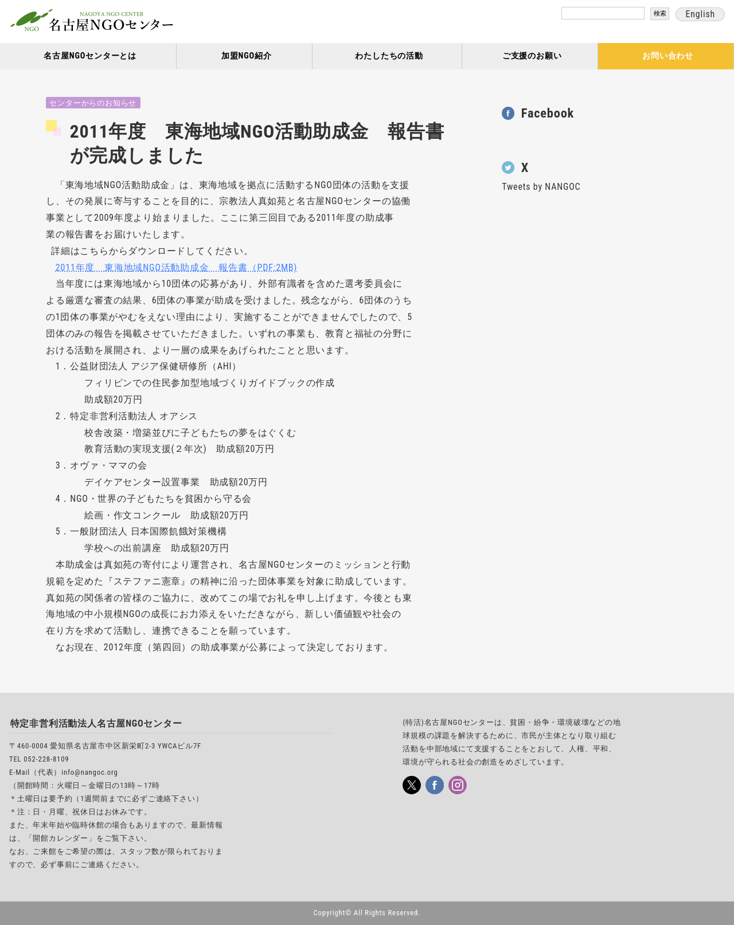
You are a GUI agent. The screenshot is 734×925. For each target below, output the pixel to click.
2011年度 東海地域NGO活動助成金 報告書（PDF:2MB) (176, 267)
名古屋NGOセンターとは (90, 56)
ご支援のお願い (532, 56)
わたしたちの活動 (389, 56)
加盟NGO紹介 (246, 56)
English (700, 14)
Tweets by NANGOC (541, 186)
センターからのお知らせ (92, 103)
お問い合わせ (667, 56)
